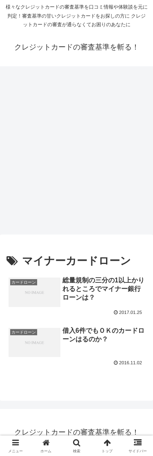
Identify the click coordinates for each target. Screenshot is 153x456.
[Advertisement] (76, 153)
